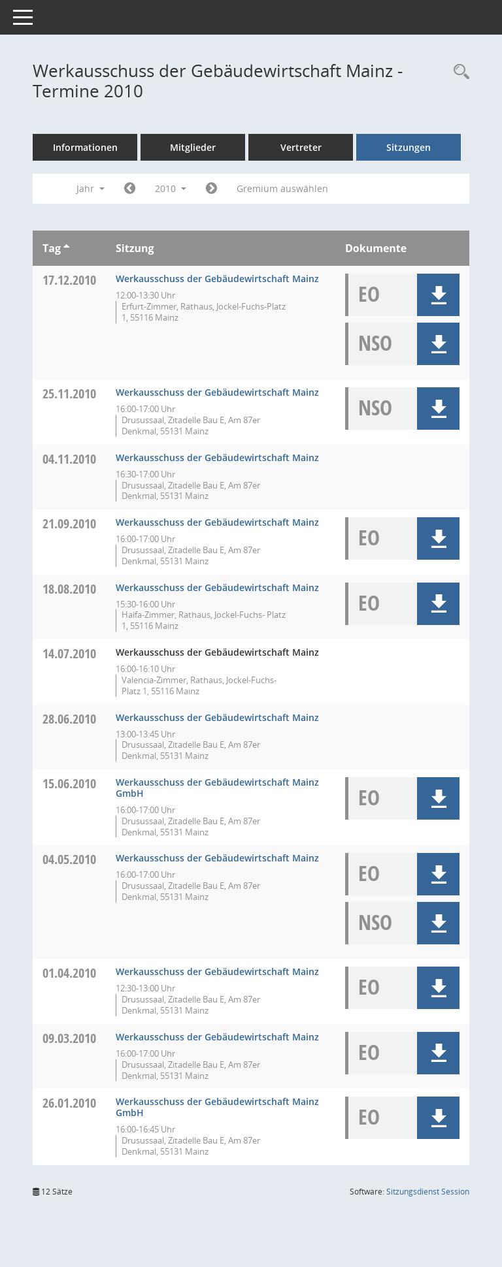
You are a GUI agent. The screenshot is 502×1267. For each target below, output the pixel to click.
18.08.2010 (69, 589)
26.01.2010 (69, 1103)
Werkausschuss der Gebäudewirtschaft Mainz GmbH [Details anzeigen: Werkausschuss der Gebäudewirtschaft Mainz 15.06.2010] (217, 787)
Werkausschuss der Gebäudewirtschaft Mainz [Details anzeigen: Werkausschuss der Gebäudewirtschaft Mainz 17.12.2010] (217, 278)
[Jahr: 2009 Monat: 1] (129, 188)
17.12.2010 (69, 280)
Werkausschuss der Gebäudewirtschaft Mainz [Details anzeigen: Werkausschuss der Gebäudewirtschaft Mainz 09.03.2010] (217, 1037)
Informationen (85, 147)
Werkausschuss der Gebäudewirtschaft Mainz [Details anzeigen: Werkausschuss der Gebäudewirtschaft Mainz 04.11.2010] (217, 457)
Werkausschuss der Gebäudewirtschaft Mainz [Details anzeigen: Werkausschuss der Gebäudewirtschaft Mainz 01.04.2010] (217, 971)
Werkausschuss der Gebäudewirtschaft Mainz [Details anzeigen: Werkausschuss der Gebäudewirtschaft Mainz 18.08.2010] (217, 587)
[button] (438, 295)
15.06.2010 (69, 783)
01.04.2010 (69, 973)
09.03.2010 (69, 1038)
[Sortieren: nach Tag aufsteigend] (66, 248)
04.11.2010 (69, 459)
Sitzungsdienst (427, 1191)
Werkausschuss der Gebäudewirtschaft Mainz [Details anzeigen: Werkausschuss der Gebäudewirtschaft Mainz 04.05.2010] (217, 858)
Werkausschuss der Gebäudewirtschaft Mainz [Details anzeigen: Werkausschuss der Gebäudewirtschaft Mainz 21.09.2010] (217, 522)
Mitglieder (193, 147)
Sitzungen (408, 147)
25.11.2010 (69, 393)
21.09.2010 (69, 523)
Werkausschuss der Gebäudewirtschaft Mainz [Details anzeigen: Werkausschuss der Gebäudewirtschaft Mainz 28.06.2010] (217, 717)
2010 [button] (170, 188)
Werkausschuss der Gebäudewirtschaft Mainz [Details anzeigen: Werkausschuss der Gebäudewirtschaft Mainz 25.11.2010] (217, 392)
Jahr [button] (90, 188)
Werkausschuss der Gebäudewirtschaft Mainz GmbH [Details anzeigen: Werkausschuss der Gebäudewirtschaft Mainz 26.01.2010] (217, 1107)
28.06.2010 (69, 719)
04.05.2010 (69, 859)
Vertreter (301, 147)
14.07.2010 (69, 653)
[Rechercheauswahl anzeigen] (458, 72)
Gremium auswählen (282, 188)
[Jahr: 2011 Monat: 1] (211, 188)
